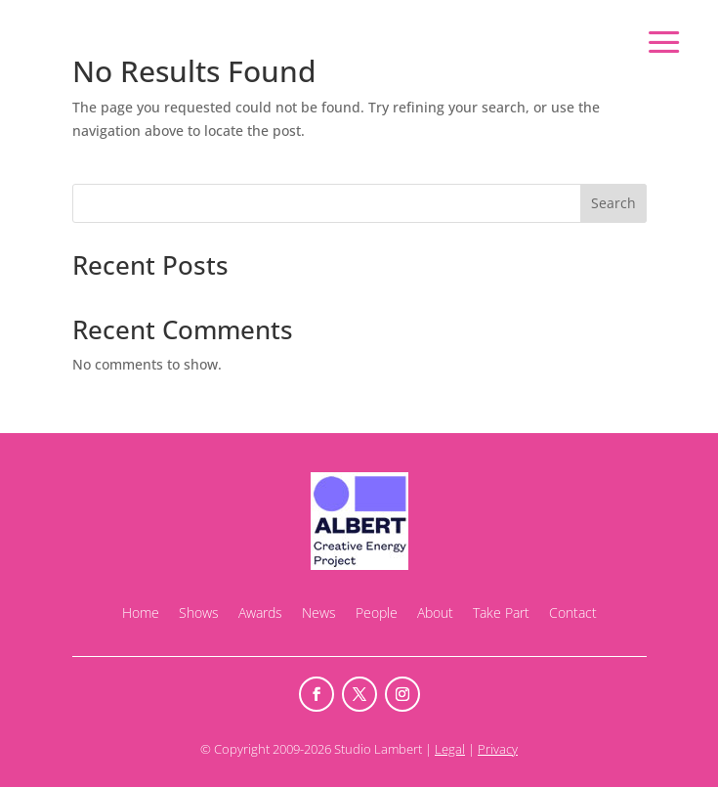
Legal (450, 749)
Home (140, 612)
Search (613, 203)
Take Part (501, 612)
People (377, 612)
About (435, 612)
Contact (573, 612)
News (319, 612)
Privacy (498, 749)
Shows (199, 612)
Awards (260, 612)
